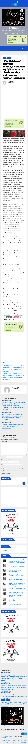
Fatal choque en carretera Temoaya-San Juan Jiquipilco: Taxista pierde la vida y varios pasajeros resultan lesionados (14, 69)
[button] (22, 48)
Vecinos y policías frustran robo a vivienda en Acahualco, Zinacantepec (13, 426)
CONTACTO (23, 742)
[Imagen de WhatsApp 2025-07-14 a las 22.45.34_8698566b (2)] (14, 327)
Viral (25, 740)
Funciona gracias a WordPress (7, 736)
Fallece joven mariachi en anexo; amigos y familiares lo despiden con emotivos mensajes (16, 566)
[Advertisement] (14, 103)
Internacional (16, 742)
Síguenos (5, 546)
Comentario (4, 441)
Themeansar (3, 737)
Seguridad (20, 740)
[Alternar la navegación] (25, 48)
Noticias (9, 58)
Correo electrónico (5, 459)
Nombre (3, 456)
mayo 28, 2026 (5, 682)
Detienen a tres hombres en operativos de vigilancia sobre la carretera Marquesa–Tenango (17, 579)
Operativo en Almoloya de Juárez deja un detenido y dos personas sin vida (14, 703)
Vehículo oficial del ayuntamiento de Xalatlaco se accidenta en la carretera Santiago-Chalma (13, 416)
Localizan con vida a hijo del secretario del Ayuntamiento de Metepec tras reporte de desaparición (17, 585)
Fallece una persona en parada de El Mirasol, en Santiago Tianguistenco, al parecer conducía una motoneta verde (13, 404)
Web (2, 464)
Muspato (14, 28)
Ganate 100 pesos (6, 740)
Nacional (9, 742)
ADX (11, 81)
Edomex (4, 58)
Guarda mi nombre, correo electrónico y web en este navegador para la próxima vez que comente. (12, 469)
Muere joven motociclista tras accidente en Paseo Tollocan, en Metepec (15, 604)
